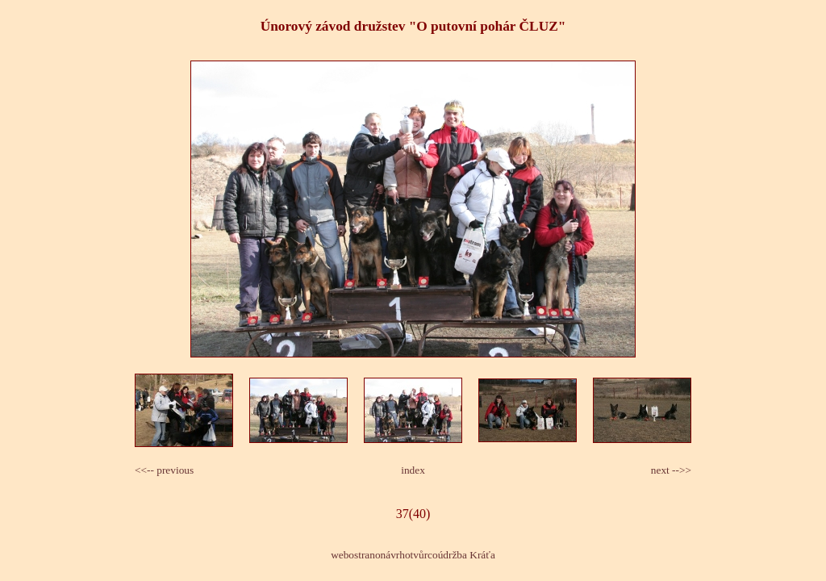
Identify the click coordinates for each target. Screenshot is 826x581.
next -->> (671, 470)
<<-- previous (164, 470)
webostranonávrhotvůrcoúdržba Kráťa (413, 555)
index (413, 470)
